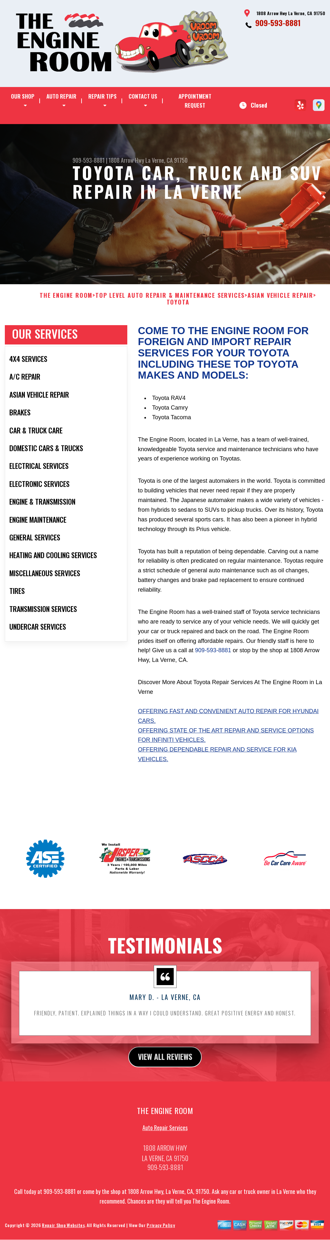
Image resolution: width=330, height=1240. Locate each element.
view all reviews (165, 1068)
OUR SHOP (22, 96)
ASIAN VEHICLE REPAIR (280, 306)
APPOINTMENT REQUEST (195, 100)
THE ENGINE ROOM (66, 306)
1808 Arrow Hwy (126, 160)
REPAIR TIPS (102, 96)
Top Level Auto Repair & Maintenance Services (170, 306)
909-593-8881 (278, 22)
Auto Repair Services (165, 1139)
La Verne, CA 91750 (166, 160)
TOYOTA (178, 313)
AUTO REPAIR (61, 96)
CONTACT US (143, 96)
